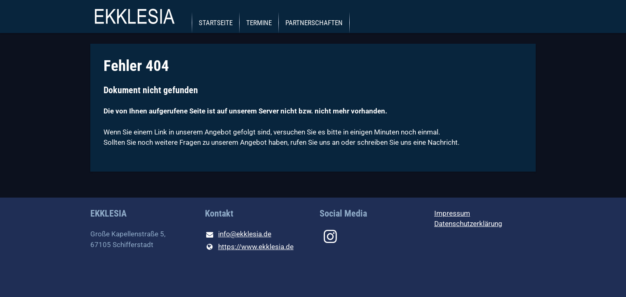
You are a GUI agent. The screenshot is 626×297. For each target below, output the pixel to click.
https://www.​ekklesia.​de (249, 247)
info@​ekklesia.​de (238, 235)
